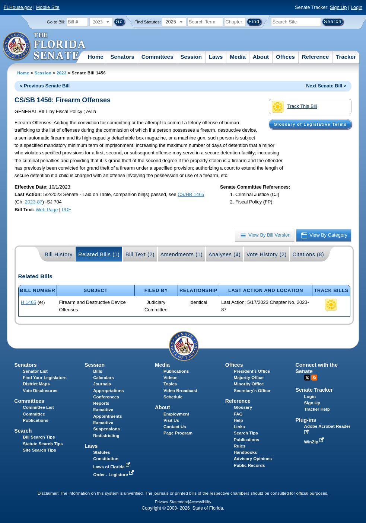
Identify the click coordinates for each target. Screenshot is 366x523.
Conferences (106, 397)
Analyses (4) (225, 254)
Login (356, 7)
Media (238, 57)
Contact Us (174, 426)
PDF (66, 209)
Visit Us (171, 420)
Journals (102, 384)
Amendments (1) (181, 254)
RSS (314, 378)
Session (191, 57)
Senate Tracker (314, 390)
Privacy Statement (171, 502)
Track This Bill (294, 107)
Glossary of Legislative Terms (310, 124)
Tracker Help (317, 409)
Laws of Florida (112, 467)
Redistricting (106, 435)
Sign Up (338, 7)
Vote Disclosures (40, 390)
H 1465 (28, 302)
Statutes (101, 452)
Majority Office (249, 377)
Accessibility (200, 502)
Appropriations (108, 390)
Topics (170, 384)
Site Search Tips (39, 450)
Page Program (177, 433)
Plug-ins (306, 420)
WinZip (314, 442)
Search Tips (246, 433)
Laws (216, 57)
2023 (61, 73)
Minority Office (249, 384)
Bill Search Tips (39, 437)
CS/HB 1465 (191, 194)
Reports (101, 403)
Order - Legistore (114, 474)
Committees (157, 57)
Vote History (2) (266, 254)
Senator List (35, 371)
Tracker (346, 57)
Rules (239, 446)
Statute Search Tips (43, 444)
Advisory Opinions (253, 458)
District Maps (36, 384)
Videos (170, 377)
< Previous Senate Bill (45, 86)
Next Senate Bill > (326, 86)
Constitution (105, 458)
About (261, 57)
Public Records (249, 465)
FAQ (238, 414)
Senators (122, 57)
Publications (176, 371)
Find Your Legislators (44, 377)
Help (238, 420)
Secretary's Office (252, 390)
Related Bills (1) (99, 254)
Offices (285, 57)
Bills (97, 371)
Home (96, 57)
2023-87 (33, 202)
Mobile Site (47, 7)
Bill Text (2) (140, 254)
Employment (176, 414)
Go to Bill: (56, 22)
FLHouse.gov (18, 7)
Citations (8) (308, 254)
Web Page (47, 209)
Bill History (59, 254)
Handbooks (245, 452)
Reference (315, 57)
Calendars (103, 377)
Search (23, 431)
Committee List (38, 407)
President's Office (252, 371)
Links (239, 426)
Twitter (307, 378)
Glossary (243, 407)
